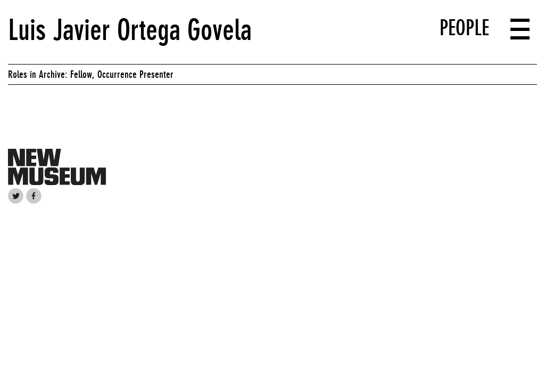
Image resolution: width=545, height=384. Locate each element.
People (464, 27)
